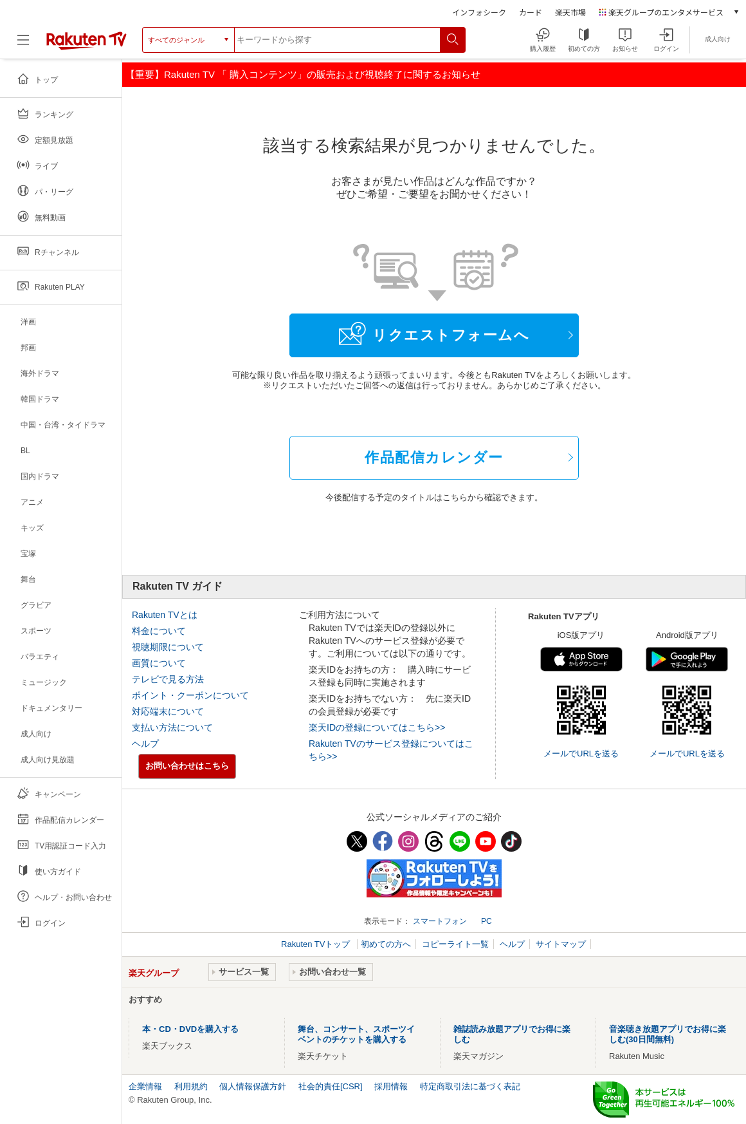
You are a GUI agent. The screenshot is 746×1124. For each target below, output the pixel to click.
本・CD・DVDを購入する (190, 1029)
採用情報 (391, 1086)
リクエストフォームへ (434, 333)
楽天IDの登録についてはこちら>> (377, 727)
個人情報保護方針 (252, 1086)
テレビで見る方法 (168, 679)
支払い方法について (172, 727)
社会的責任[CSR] (330, 1086)
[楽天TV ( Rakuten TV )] (86, 40)
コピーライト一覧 (455, 944)
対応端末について (168, 711)
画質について (159, 663)
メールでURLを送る (581, 753)
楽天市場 (570, 11)
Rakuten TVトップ (316, 944)
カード (530, 11)
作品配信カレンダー (434, 457)
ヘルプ (145, 743)
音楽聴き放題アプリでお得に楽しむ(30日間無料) (667, 1034)
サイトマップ (561, 944)
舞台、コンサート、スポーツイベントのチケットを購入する (356, 1034)
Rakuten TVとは (164, 615)
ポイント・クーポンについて (190, 695)
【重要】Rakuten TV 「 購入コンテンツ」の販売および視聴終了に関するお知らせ (302, 74)
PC (486, 921)
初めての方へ (386, 944)
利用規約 (191, 1086)
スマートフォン (440, 921)
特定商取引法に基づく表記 (470, 1086)
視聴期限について (168, 647)
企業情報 (145, 1086)
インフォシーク (479, 11)
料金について (159, 631)
